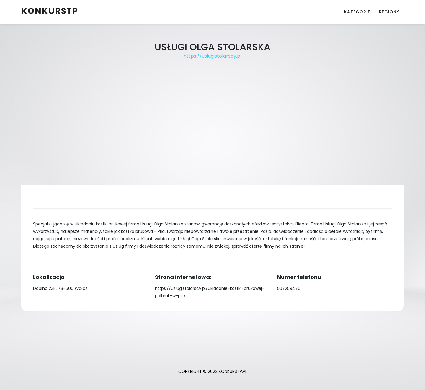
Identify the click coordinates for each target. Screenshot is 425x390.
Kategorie (357, 12)
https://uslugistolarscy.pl (212, 56)
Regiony (389, 12)
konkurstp (49, 11)
